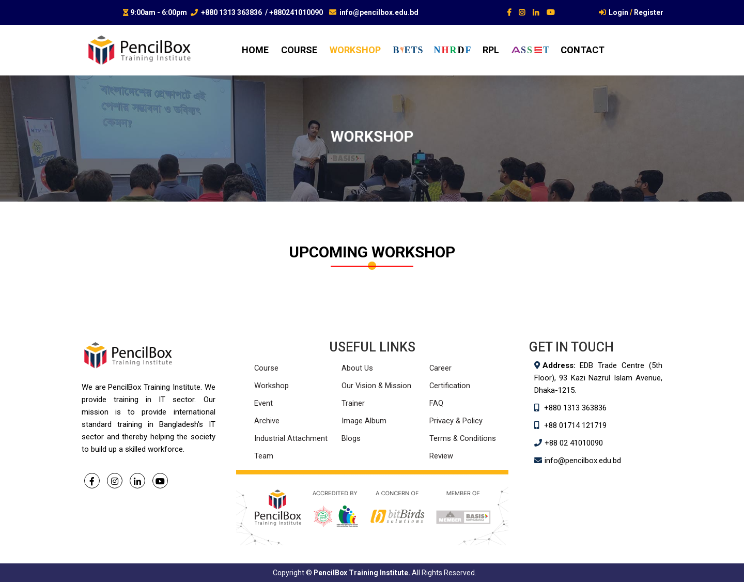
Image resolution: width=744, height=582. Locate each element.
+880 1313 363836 (231, 12)
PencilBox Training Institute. (362, 573)
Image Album (364, 420)
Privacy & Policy (456, 420)
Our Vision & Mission (377, 385)
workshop (355, 49)
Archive (267, 420)
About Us (357, 368)
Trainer (353, 403)
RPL (491, 49)
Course (266, 368)
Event (263, 403)
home (255, 49)
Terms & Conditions (463, 438)
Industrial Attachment (291, 438)
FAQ (436, 403)
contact (583, 49)
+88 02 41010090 (574, 443)
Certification (450, 385)
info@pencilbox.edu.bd (379, 12)
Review (441, 456)
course (299, 49)
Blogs (351, 438)
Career (440, 368)
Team (263, 456)
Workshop (271, 385)
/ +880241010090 (294, 12)
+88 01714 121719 (575, 425)
